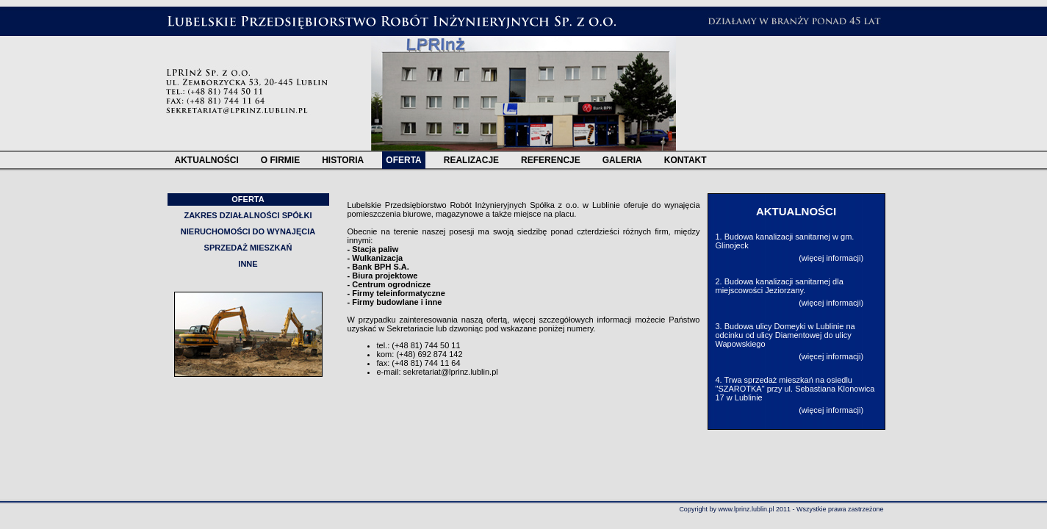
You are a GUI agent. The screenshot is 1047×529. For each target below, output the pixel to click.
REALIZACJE (471, 160)
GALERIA (622, 160)
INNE (247, 263)
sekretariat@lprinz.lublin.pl (450, 371)
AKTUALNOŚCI (207, 160)
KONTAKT (685, 160)
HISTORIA (343, 160)
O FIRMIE (280, 160)
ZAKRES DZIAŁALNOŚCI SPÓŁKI (248, 215)
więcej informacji (831, 257)
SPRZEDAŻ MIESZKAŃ (248, 247)
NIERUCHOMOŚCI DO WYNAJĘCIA (248, 231)
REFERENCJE (550, 160)
